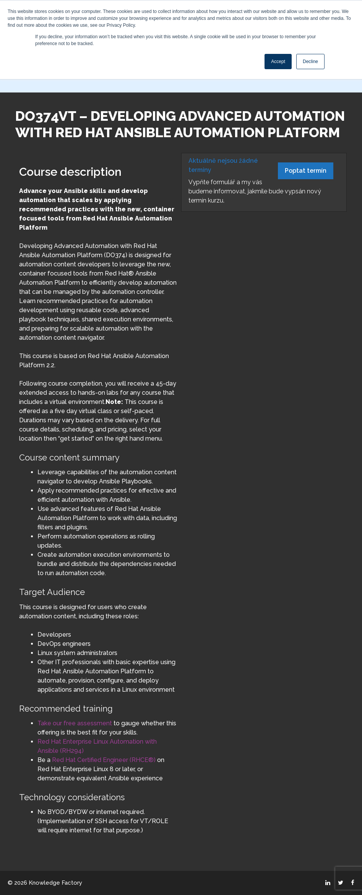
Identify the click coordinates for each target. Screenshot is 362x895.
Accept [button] (278, 61)
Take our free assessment (74, 723)
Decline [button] (310, 61)
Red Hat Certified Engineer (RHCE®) (103, 760)
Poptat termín (305, 170)
